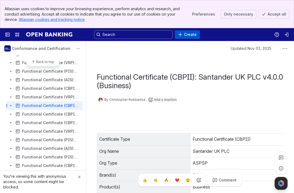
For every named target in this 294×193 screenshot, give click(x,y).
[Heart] (177, 180)
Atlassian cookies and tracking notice (52, 19)
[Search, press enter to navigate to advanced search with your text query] (133, 34)
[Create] (187, 34)
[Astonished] (188, 180)
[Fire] (166, 180)
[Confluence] (50, 34)
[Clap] (155, 180)
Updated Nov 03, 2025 (251, 48)
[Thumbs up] (145, 180)
